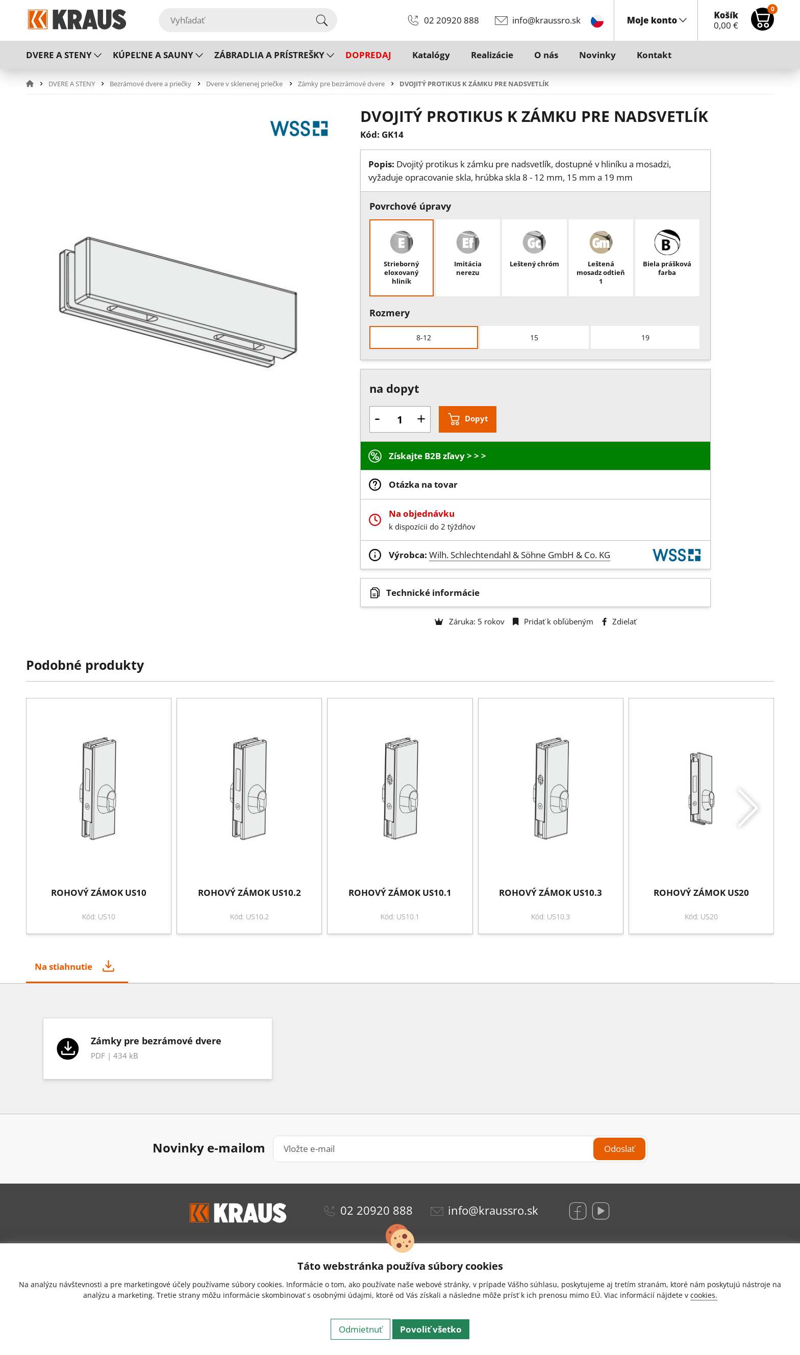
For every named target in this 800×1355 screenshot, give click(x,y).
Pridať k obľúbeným (553, 621)
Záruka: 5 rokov (470, 621)
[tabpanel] (400, 1048)
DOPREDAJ (368, 55)
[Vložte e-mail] (460, 1149)
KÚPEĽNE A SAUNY (153, 55)
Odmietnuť (360, 1329)
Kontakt (654, 55)
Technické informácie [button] (433, 592)
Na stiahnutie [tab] (63, 966)
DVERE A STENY (59, 55)
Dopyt (476, 418)
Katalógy (431, 55)
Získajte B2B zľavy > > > (437, 456)
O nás (546, 55)
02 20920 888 (451, 20)
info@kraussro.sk (546, 20)
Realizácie (492, 55)
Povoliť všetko (431, 1329)
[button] (36, 83)
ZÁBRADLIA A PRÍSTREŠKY (269, 55)
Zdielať (619, 621)
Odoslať (619, 1149)
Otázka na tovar (423, 484)
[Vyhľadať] (248, 20)
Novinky (597, 55)
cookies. (703, 1295)
